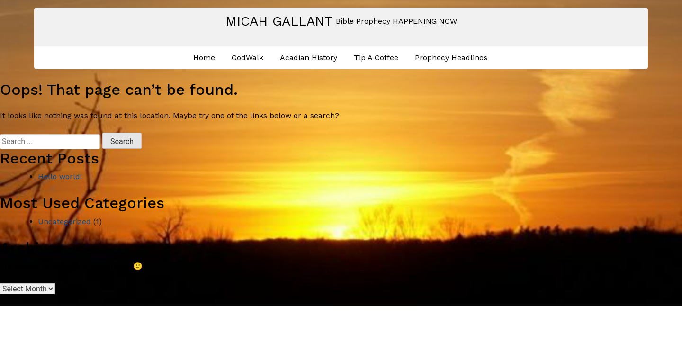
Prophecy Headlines (451, 57)
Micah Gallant (278, 21)
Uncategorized (64, 221)
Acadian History (308, 57)
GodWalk (247, 57)
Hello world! (60, 176)
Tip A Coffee (376, 57)
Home (204, 57)
